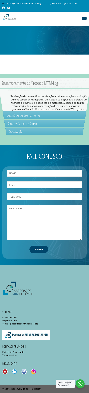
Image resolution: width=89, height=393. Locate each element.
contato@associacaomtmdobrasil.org (23, 3)
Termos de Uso (9, 355)
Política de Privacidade (13, 352)
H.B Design (35, 388)
